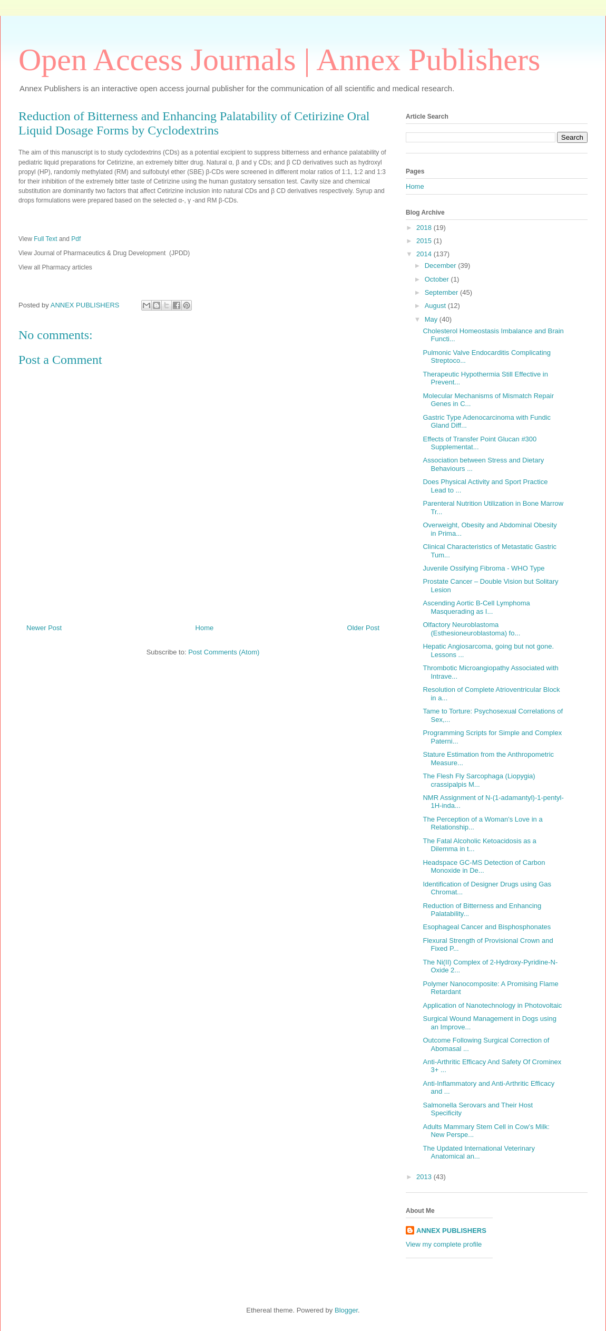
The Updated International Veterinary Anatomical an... (478, 1152)
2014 (425, 254)
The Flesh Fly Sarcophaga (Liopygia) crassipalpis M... (479, 780)
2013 (425, 1177)
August (436, 306)
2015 (425, 241)
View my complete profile (444, 1244)
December (441, 265)
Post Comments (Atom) (223, 652)
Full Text (46, 239)
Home (205, 628)
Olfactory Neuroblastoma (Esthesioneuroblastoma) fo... (471, 629)
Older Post (363, 628)
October (438, 279)
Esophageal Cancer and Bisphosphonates (487, 927)
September (442, 292)
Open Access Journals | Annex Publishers (279, 59)
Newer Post (44, 628)
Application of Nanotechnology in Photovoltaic (492, 1005)
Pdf (76, 239)
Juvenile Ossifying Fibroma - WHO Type (483, 568)
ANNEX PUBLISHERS (451, 1230)
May (432, 319)
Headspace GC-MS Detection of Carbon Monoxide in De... (484, 867)
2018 (425, 228)
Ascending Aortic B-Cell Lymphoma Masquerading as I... (476, 607)
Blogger (346, 1310)
